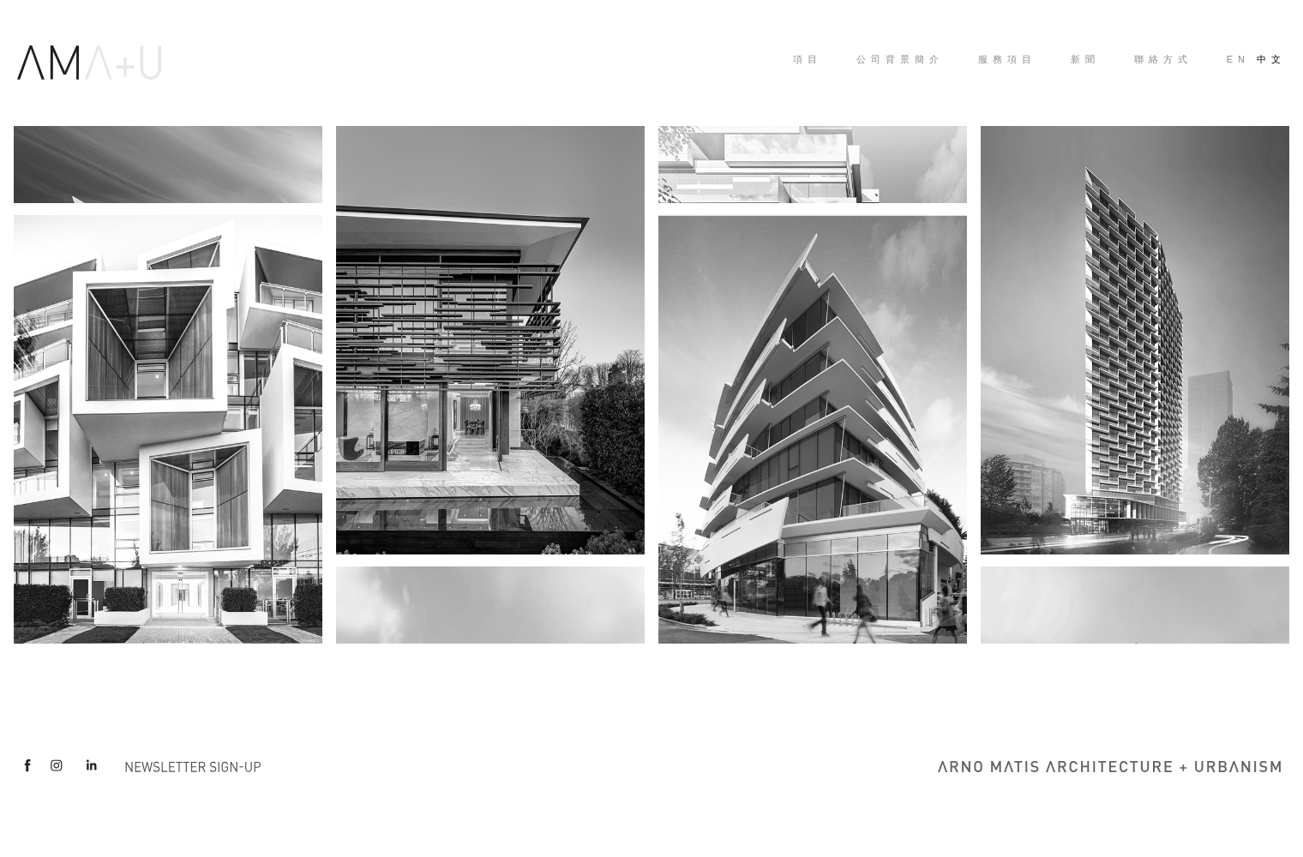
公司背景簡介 (900, 59)
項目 (807, 59)
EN (1238, 59)
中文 (1271, 59)
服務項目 (1007, 59)
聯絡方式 (1163, 59)
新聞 (1085, 59)
